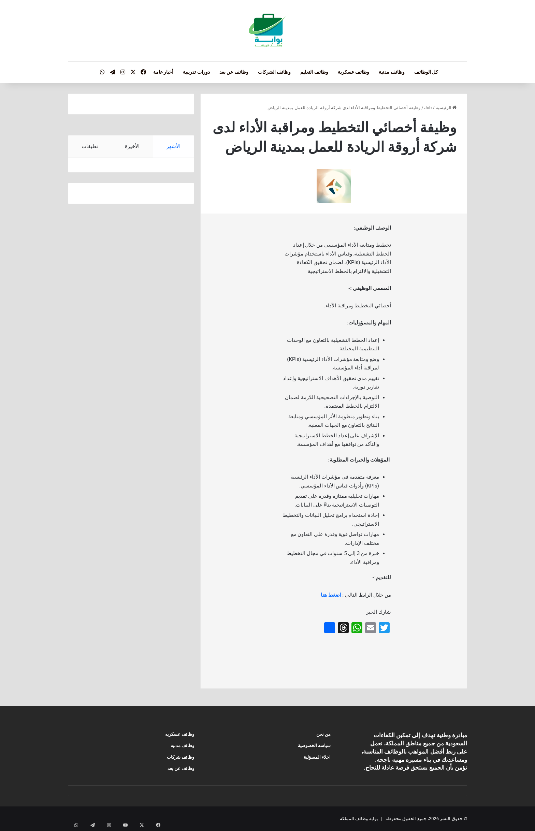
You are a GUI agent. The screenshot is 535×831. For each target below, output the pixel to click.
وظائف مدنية (391, 72)
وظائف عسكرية (353, 72)
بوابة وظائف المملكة (359, 818)
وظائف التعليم (314, 72)
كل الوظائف (426, 72)
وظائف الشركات (274, 72)
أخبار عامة (163, 72)
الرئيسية (446, 107)
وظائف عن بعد (233, 72)
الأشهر (173, 146)
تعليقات (90, 146)
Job (428, 107)
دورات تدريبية (196, 72)
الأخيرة (132, 146)
